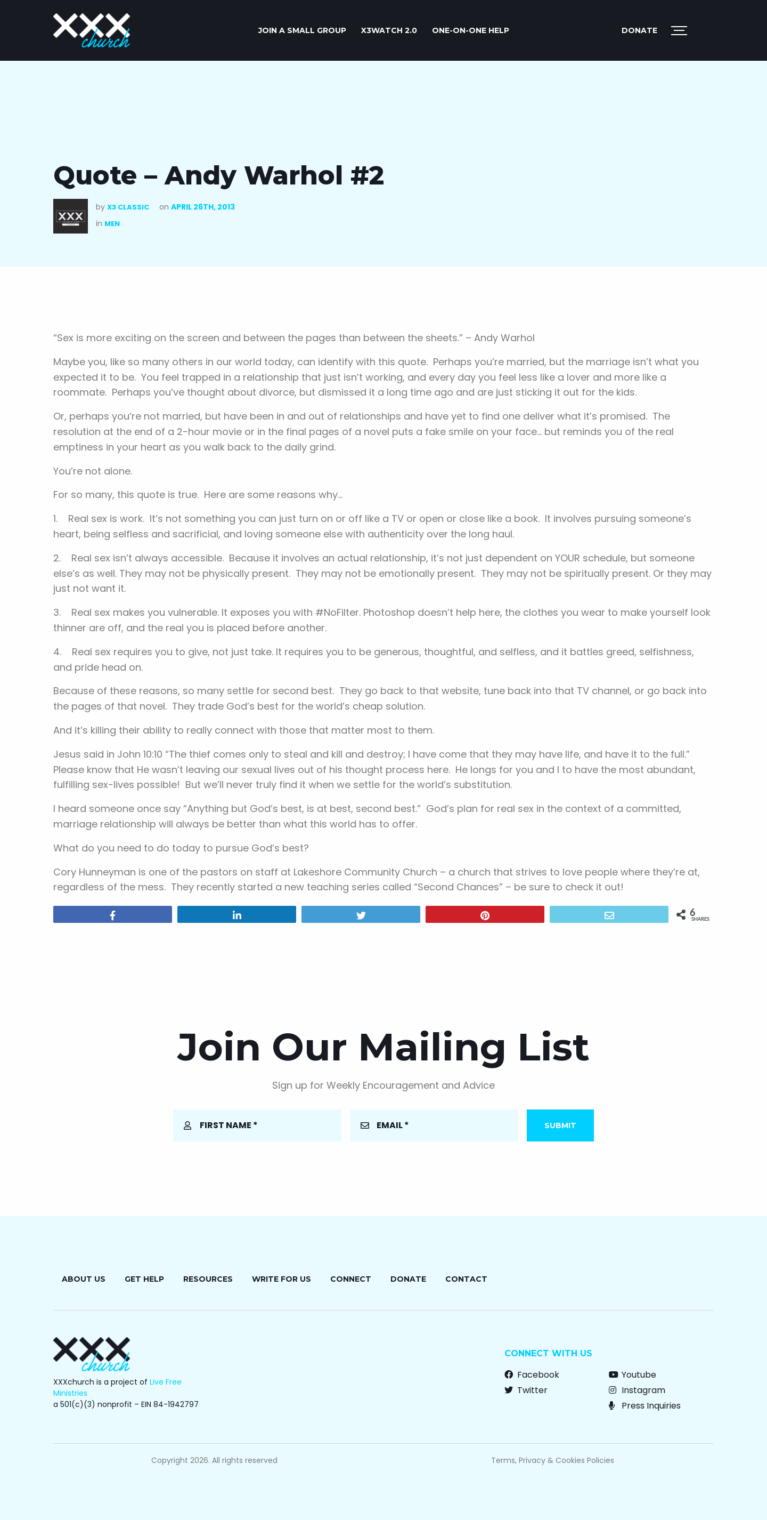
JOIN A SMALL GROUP (302, 30)
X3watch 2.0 (389, 30)
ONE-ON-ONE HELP (470, 30)
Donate (639, 30)
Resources (208, 1279)
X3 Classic (128, 207)
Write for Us (281, 1279)
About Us (83, 1279)
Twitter (526, 1390)
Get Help (144, 1279)
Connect (350, 1279)
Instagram (637, 1390)
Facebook (531, 1374)
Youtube (632, 1374)
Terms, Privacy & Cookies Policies (552, 1460)
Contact (466, 1279)
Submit (560, 1125)
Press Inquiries (645, 1405)
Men (112, 224)
